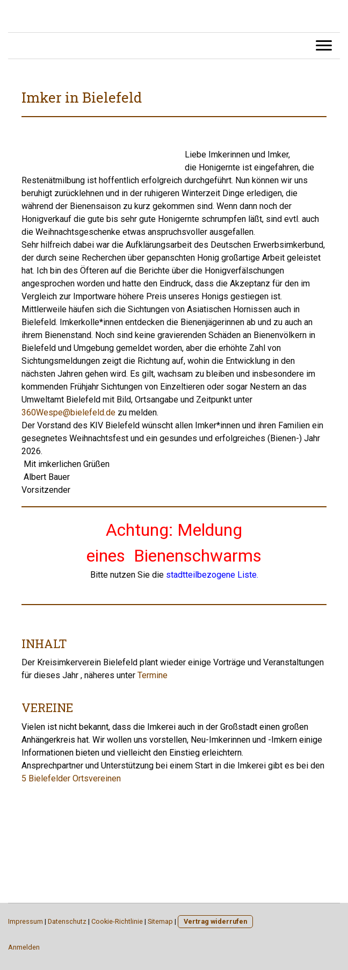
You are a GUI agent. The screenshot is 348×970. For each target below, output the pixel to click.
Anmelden (24, 947)
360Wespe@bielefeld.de (68, 412)
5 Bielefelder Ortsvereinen (71, 778)
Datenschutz (67, 921)
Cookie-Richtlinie (117, 921)
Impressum (25, 921)
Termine (152, 675)
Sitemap (160, 921)
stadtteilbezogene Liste (211, 575)
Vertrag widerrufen (215, 921)
